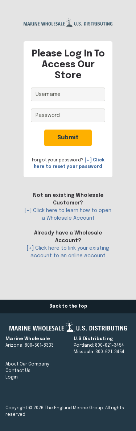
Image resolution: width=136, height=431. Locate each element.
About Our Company (27, 364)
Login (11, 377)
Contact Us (17, 371)
